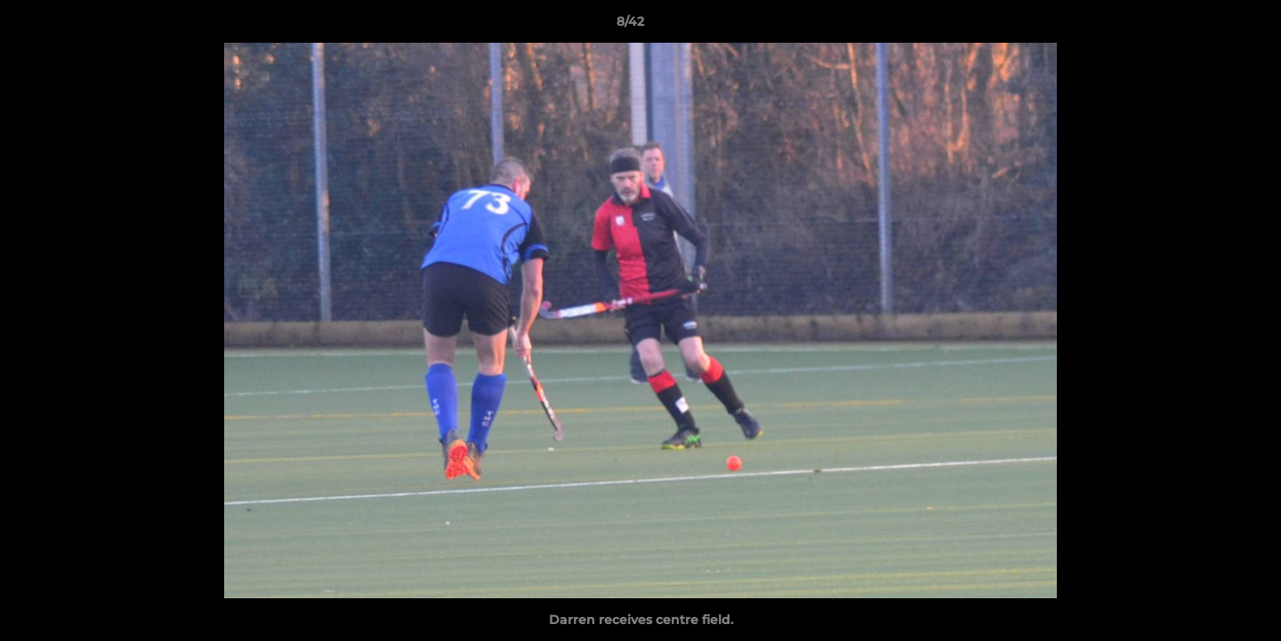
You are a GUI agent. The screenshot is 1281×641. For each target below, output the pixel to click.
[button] (1206, 26)
